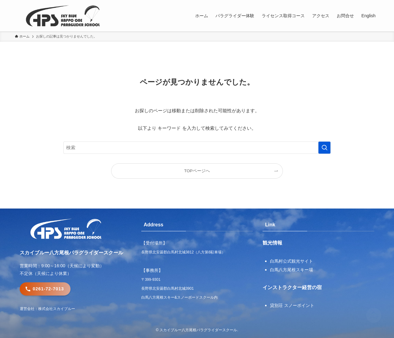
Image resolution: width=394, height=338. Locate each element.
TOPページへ (197, 171)
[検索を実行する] (324, 147)
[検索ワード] (197, 147)
